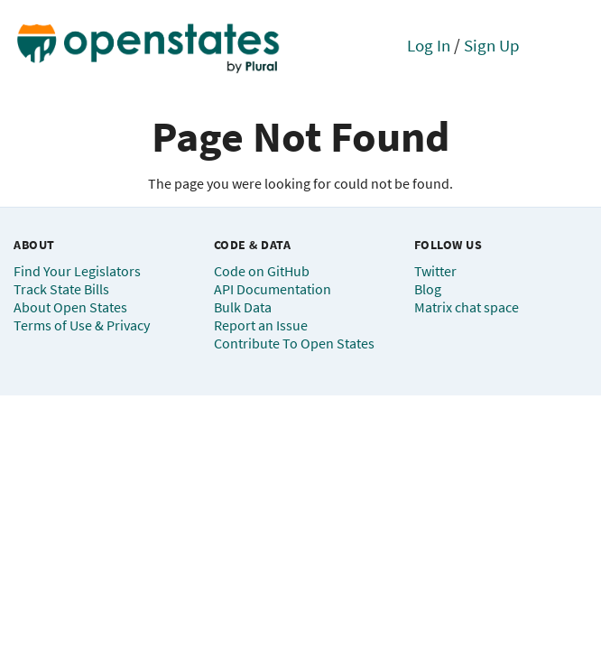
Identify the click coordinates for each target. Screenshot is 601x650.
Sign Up (492, 45)
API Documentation (272, 289)
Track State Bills (61, 289)
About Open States (70, 307)
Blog (427, 289)
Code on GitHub (262, 271)
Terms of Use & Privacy (82, 325)
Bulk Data (243, 307)
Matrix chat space (466, 307)
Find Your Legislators (77, 271)
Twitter (435, 271)
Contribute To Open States (294, 343)
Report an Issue (261, 325)
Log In (428, 45)
